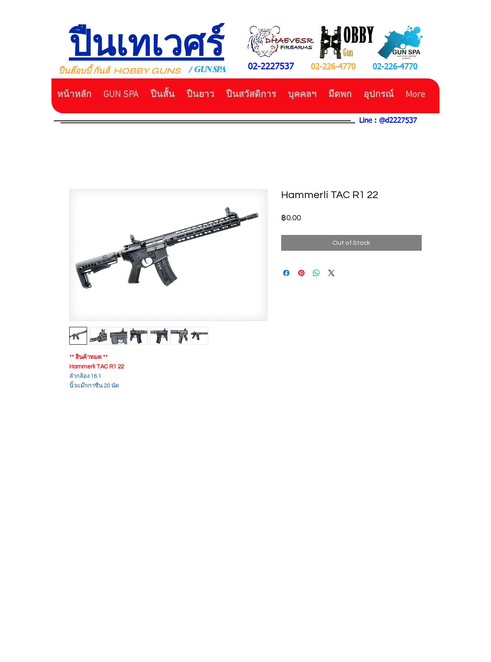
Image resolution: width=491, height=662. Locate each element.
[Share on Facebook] (286, 273)
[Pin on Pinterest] (301, 273)
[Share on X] (331, 273)
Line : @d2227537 (388, 120)
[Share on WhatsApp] (316, 273)
